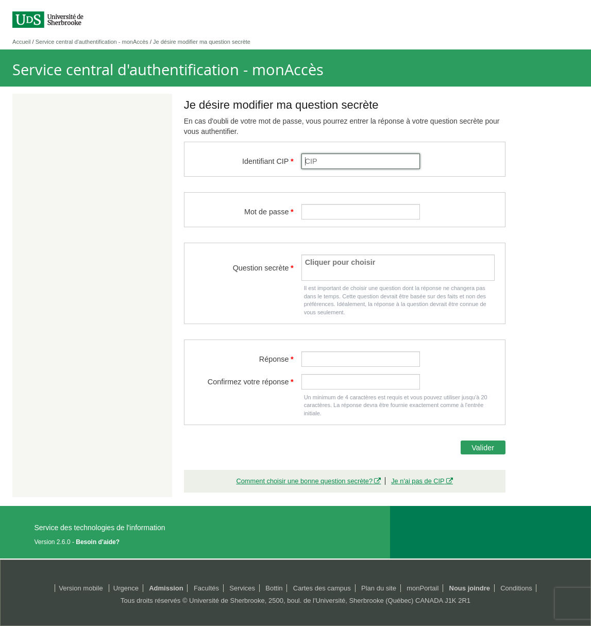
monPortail (422, 588)
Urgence (126, 588)
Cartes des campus (322, 588)
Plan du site (378, 588)
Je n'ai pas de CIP (417, 481)
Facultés (206, 588)
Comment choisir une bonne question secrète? (304, 481)
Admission (166, 588)
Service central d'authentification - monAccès (92, 42)
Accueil (21, 42)
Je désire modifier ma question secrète (201, 42)
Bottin (273, 588)
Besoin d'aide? (98, 542)
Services (242, 588)
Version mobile (81, 588)
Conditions (516, 588)
